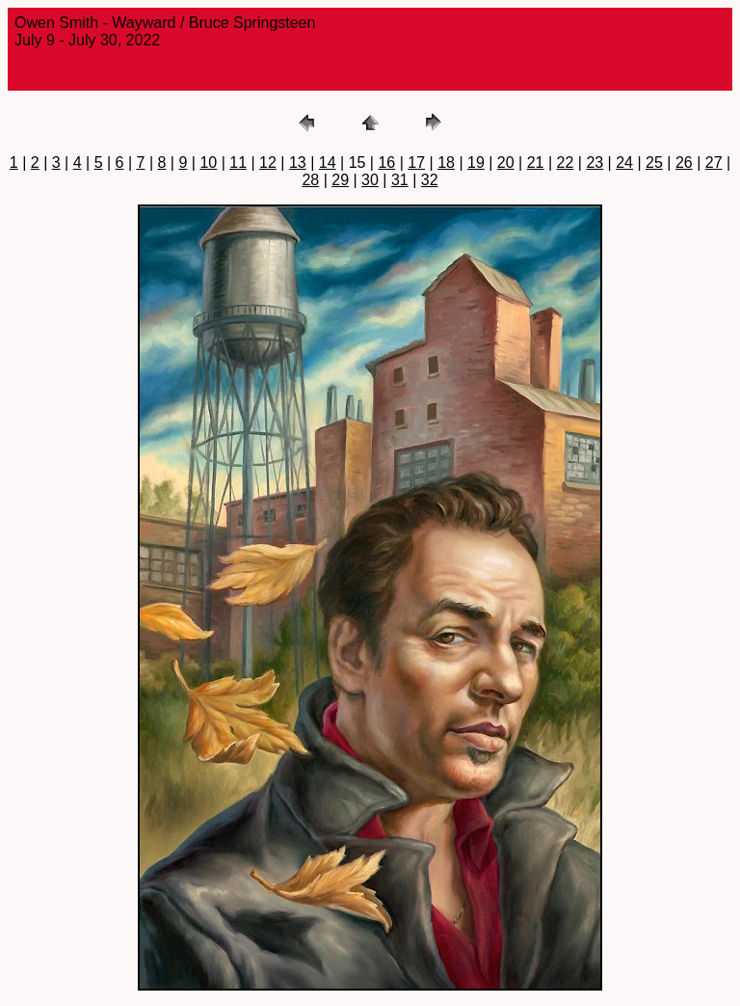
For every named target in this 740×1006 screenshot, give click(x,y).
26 (684, 162)
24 (624, 162)
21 (535, 162)
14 (327, 162)
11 (238, 162)
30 (370, 180)
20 (506, 162)
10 (208, 162)
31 (400, 180)
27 (714, 162)
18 (446, 162)
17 (416, 162)
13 (297, 162)
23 (594, 162)
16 (386, 162)
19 (476, 162)
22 (565, 162)
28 (310, 180)
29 (340, 180)
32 (429, 180)
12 (268, 162)
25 (654, 162)
